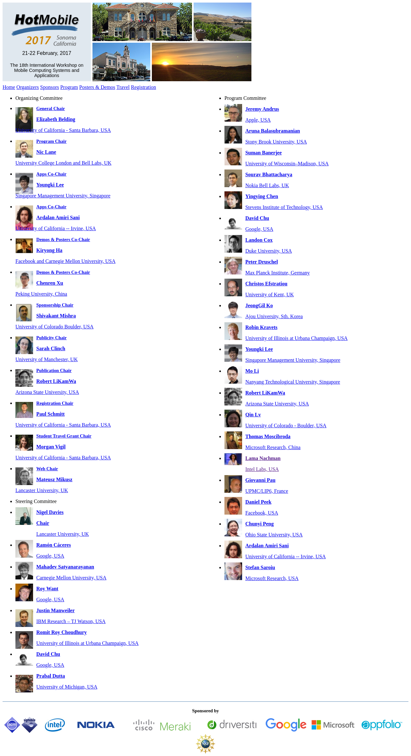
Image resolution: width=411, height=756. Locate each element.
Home (9, 87)
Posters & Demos (97, 87)
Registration (143, 87)
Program (69, 87)
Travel (123, 87)
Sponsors (49, 87)
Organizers (27, 87)
